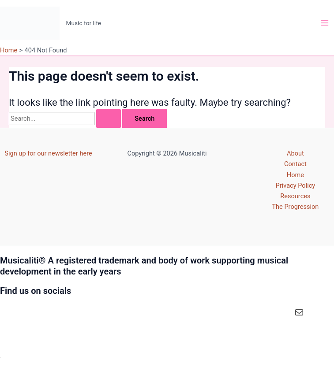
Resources (295, 196)
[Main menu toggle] (324, 23)
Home (295, 175)
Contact (295, 164)
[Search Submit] (108, 118)
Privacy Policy (295, 185)
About (295, 153)
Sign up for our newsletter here (48, 153)
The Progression (295, 207)
